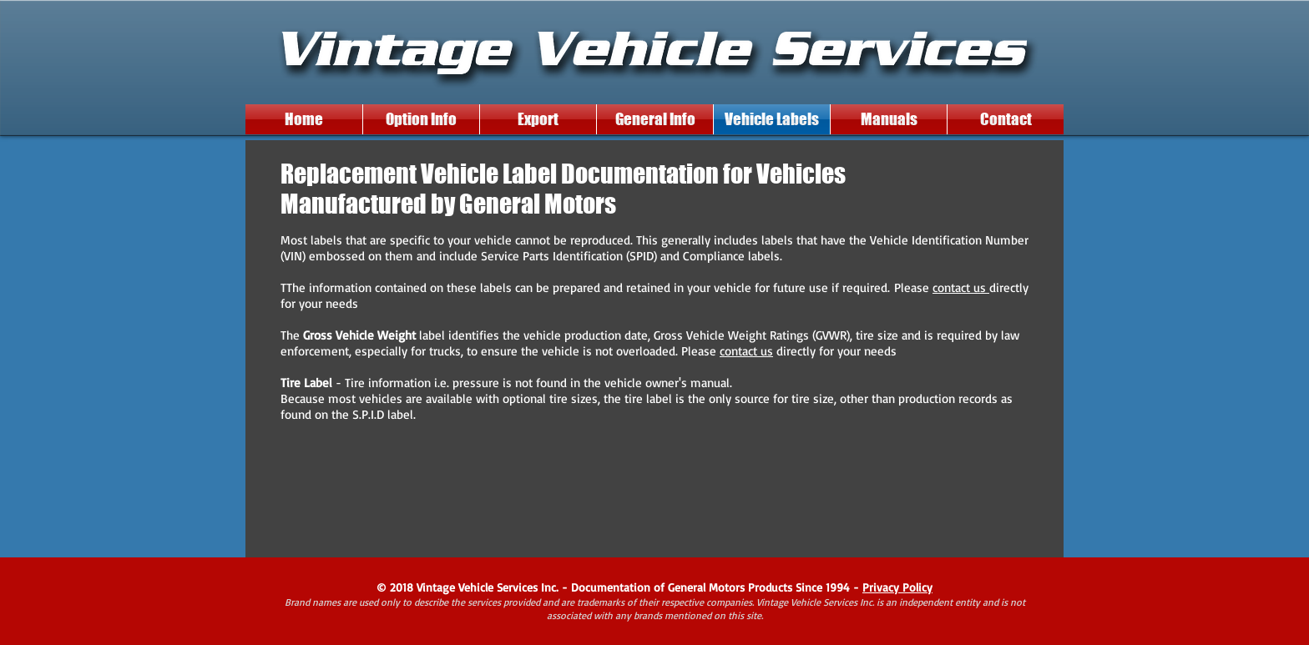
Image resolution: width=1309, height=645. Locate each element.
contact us (960, 287)
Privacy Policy (897, 587)
